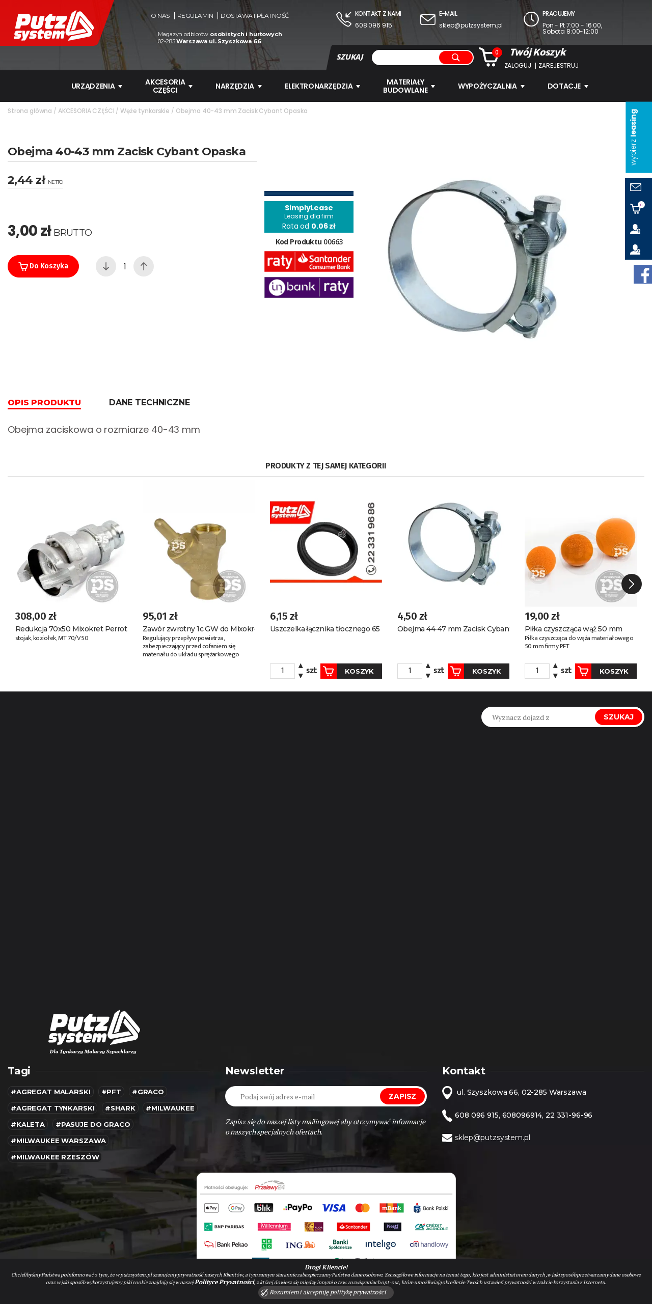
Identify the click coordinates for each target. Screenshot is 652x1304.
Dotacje (568, 86)
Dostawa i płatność (255, 15)
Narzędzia (238, 86)
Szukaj (619, 717)
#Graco (148, 1092)
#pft (111, 1092)
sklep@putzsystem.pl (471, 25)
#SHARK (120, 1108)
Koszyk (347, 671)
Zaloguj (517, 66)
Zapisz (402, 1096)
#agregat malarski (51, 1092)
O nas (160, 15)
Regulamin (195, 15)
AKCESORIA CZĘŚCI (169, 86)
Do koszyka (43, 266)
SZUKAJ (349, 57)
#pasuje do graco (93, 1124)
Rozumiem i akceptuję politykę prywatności (323, 1292)
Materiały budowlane (409, 86)
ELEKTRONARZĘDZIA (322, 86)
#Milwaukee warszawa (58, 1140)
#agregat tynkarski (52, 1108)
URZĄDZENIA (97, 86)
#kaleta (28, 1124)
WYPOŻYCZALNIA (491, 86)
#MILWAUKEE (170, 1108)
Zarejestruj (558, 66)
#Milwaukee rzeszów (55, 1157)
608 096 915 (373, 25)
